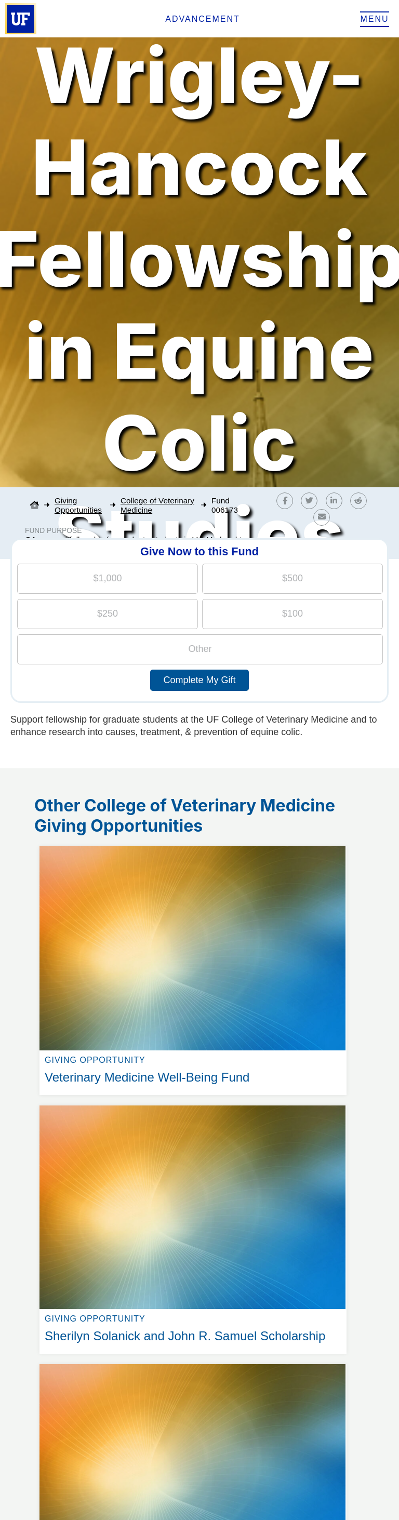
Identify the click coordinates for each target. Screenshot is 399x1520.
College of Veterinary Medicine (157, 505)
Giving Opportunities (78, 505)
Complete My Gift (199, 680)
